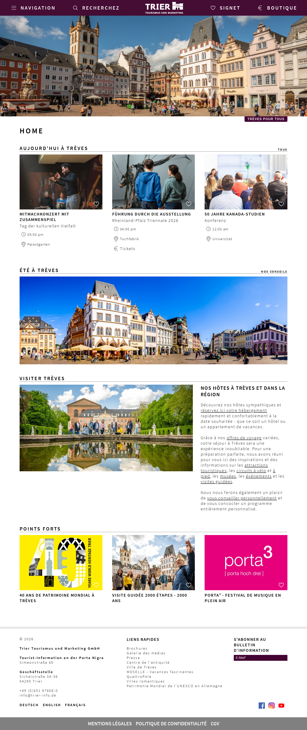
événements (259, 476)
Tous (282, 149)
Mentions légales (110, 723)
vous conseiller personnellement (242, 498)
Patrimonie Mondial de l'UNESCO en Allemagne (175, 685)
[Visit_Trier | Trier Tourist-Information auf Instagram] (271, 707)
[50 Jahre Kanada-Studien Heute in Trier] (246, 182)
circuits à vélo (251, 470)
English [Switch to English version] (52, 704)
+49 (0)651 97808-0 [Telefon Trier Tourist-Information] (39, 690)
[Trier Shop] (276, 8)
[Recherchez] (95, 8)
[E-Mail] (260, 658)
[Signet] (225, 8)
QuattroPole (139, 676)
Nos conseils (274, 271)
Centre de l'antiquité (148, 662)
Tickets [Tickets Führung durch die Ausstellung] (127, 248)
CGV (215, 723)
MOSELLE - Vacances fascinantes (160, 671)
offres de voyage (244, 437)
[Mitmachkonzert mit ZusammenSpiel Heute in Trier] (61, 182)
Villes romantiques (146, 681)
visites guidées (216, 481)
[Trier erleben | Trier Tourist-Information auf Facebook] (262, 707)
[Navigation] (33, 8)
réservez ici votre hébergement (234, 410)
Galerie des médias (146, 653)
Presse (133, 657)
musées (228, 476)
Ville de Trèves (142, 667)
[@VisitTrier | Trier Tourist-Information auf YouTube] (281, 707)
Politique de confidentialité (171, 723)
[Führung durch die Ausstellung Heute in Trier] (153, 182)
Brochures (137, 648)
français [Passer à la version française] (75, 704)
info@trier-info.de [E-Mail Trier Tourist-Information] (38, 695)
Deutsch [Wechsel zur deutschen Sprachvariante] (29, 704)
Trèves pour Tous (265, 119)
